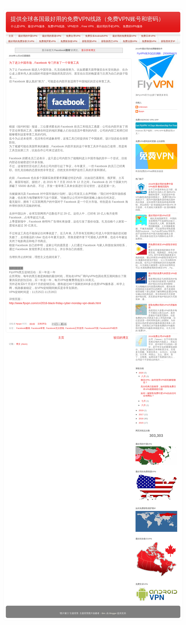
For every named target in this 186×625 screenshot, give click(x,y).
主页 (11, 36)
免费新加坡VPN (69, 41)
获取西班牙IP (168, 41)
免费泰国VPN (149, 41)
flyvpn (141, 111)
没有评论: (43, 324)
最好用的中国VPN (27, 36)
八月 (143, 376)
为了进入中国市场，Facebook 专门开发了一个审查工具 (44, 62)
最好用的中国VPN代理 (159, 215)
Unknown (143, 107)
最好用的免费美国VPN (124, 36)
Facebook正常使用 (74, 328)
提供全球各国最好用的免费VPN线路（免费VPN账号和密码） (87, 19)
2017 (141, 414)
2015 (141, 423)
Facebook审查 (38, 328)
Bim (103, 613)
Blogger (113, 613)
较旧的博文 (121, 337)
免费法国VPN (130, 41)
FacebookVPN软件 (109, 328)
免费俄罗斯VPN (47, 41)
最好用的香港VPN (51, 36)
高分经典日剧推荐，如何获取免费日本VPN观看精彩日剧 (158, 387)
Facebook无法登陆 (55, 328)
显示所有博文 (88, 50)
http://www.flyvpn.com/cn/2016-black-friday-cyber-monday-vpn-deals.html (55, 303)
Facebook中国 (91, 328)
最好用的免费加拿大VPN (21, 41)
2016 (141, 418)
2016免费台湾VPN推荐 (159, 336)
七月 (143, 401)
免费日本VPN (148, 36)
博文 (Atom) (21, 344)
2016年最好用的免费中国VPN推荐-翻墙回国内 (160, 185)
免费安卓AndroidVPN (96, 36)
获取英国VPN (89, 41)
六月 (143, 405)
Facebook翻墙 (23, 328)
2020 (141, 373)
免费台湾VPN (73, 36)
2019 (141, 410)
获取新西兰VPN (109, 41)
